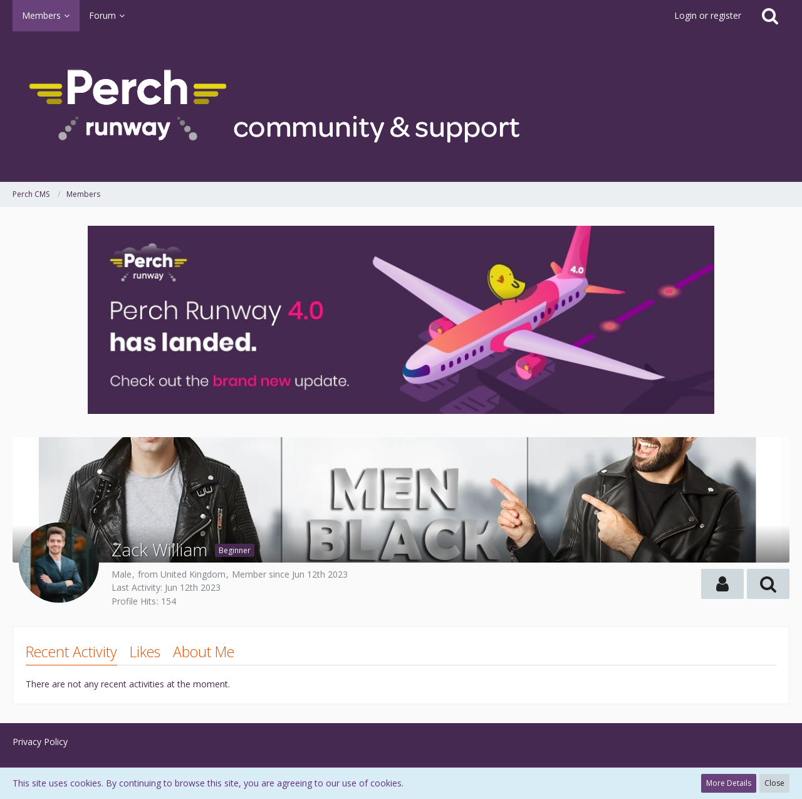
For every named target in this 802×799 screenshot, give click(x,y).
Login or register (707, 15)
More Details (728, 783)
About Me (203, 652)
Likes (145, 652)
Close (774, 783)
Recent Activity (71, 652)
